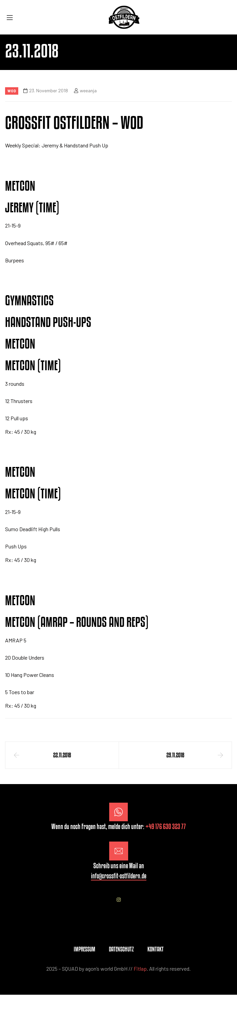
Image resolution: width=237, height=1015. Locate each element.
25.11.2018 (175, 755)
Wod (11, 91)
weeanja (88, 90)
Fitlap (140, 968)
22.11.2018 (62, 755)
